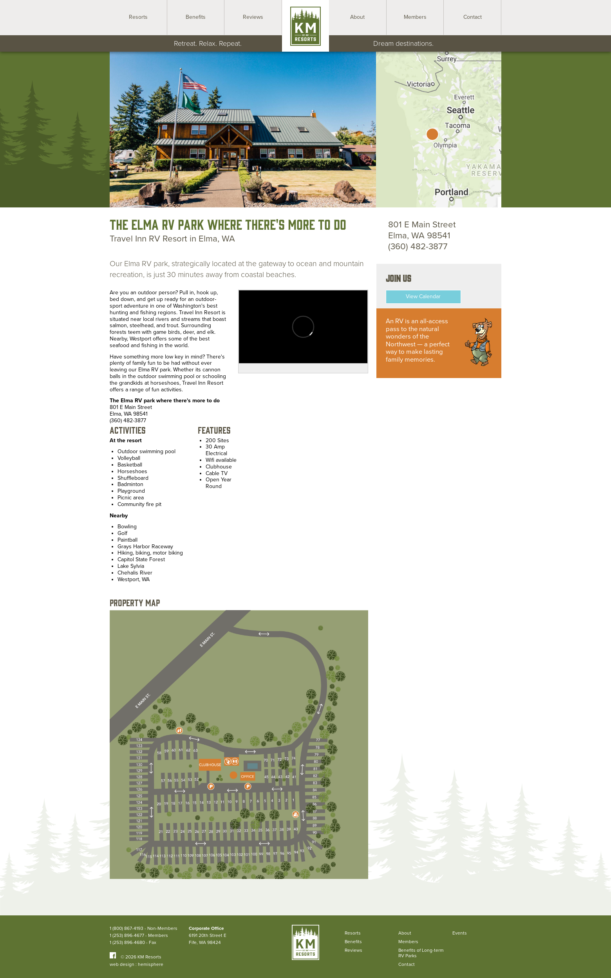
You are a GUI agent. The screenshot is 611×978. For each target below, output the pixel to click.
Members (408, 941)
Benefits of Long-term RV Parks (421, 952)
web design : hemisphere (136, 964)
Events (459, 933)
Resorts (353, 933)
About (404, 933)
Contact (406, 964)
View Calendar (423, 296)
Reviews (353, 950)
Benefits (353, 941)
